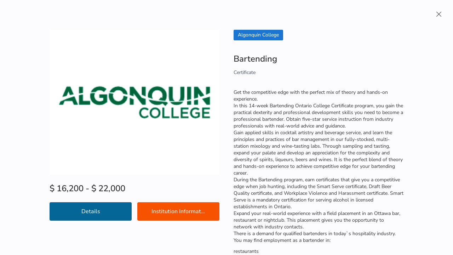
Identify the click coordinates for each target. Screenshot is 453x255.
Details (90, 211)
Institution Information (180, 211)
